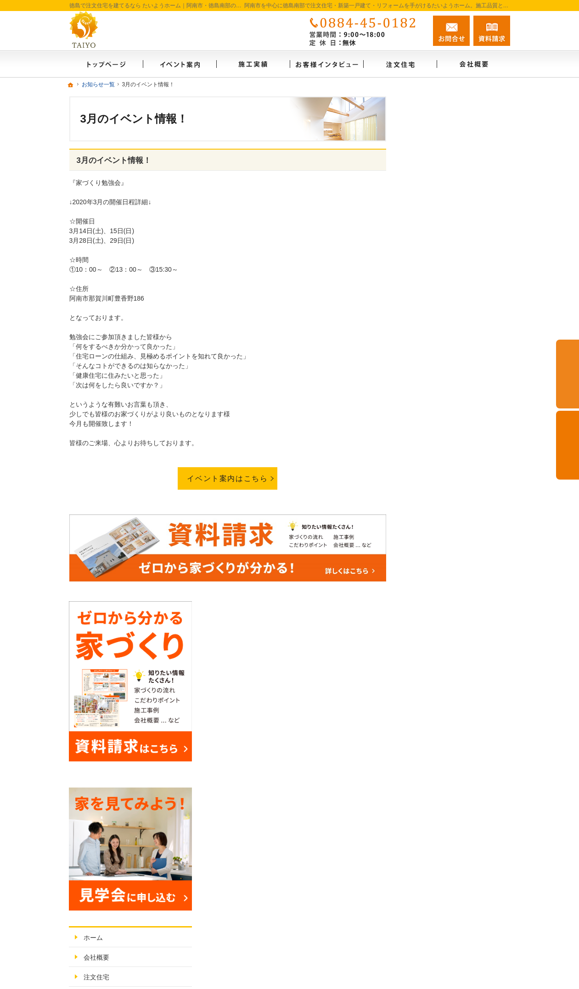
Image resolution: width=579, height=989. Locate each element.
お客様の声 (431, 522)
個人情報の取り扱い (443, 668)
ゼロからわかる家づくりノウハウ (460, 546)
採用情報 (427, 688)
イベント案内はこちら (227, 478)
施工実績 (427, 482)
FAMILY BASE (435, 589)
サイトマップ (434, 707)
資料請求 (427, 628)
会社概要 (427, 423)
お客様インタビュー (443, 502)
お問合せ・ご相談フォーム (455, 903)
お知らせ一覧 (434, 648)
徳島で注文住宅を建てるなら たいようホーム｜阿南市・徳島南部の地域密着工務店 (357, 941)
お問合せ (451, 31)
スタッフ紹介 (434, 609)
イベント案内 (434, 569)
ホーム (424, 404)
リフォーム (431, 463)
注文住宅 (427, 443)
